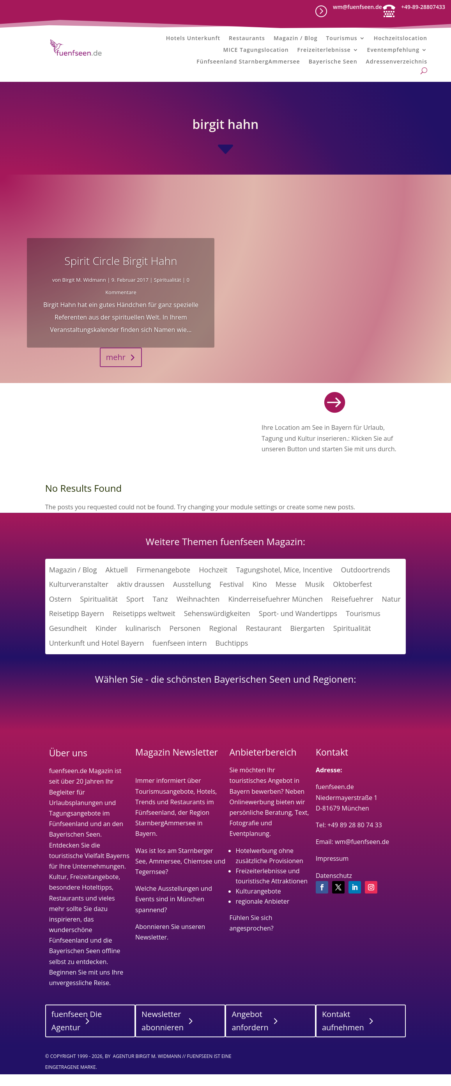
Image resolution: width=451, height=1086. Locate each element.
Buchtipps (232, 656)
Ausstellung (192, 597)
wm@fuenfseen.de (357, 7)
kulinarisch (143, 641)
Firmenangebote (163, 583)
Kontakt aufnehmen (343, 1034)
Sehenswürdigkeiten (217, 627)
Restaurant (263, 641)
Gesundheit (68, 641)
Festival (231, 597)
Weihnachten (198, 612)
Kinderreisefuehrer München (275, 612)
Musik (314, 597)
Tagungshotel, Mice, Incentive (284, 583)
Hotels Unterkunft (193, 40)
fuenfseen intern (179, 656)
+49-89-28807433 (423, 7)
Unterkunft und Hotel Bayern (96, 656)
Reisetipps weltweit (144, 627)
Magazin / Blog (296, 40)
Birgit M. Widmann (84, 293)
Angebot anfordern (250, 1034)
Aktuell (116, 583)
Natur (391, 612)
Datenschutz (334, 889)
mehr (116, 371)
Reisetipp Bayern (76, 627)
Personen (185, 641)
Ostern (60, 612)
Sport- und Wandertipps (298, 627)
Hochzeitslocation (400, 40)
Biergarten (307, 641)
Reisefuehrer (352, 612)
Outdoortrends (365, 583)
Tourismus (341, 40)
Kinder (106, 641)
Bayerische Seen (333, 64)
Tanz (160, 612)
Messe (286, 597)
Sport (135, 612)
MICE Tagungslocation (256, 52)
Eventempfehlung (393, 52)
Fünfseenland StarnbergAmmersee (248, 64)
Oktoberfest (352, 597)
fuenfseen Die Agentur (76, 1034)
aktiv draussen (140, 597)
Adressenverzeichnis (396, 64)
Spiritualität (167, 293)
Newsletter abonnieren (162, 1034)
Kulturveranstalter (78, 597)
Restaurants (247, 40)
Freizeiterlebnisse (324, 52)
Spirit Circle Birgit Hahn (120, 274)
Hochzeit (213, 583)
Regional (223, 641)
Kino (259, 597)
